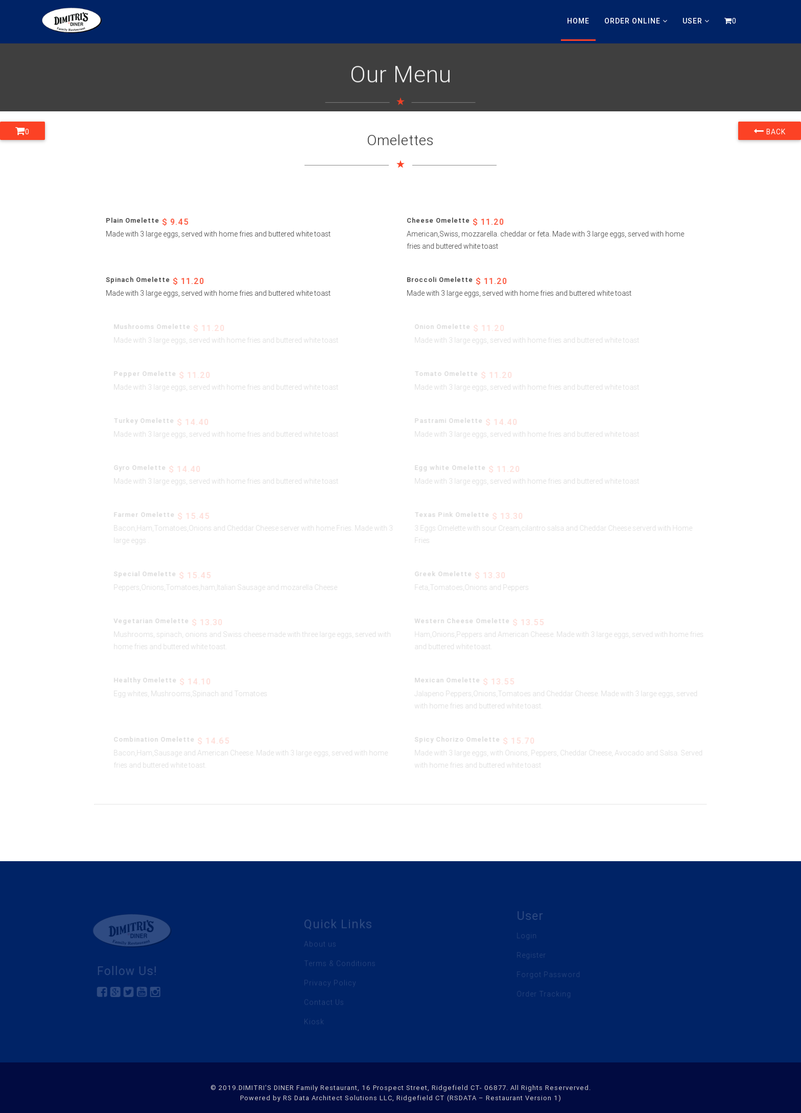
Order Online (636, 21)
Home (578, 21)
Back (769, 131)
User (696, 21)
